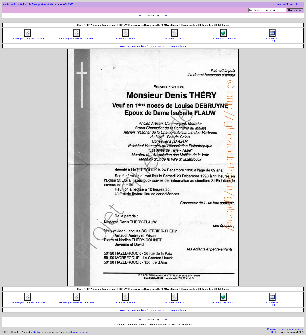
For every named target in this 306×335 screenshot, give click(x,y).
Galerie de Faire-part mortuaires (38, 4)
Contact (274, 332)
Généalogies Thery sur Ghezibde (28, 37)
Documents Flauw (174, 37)
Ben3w (36, 332)
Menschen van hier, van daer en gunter (285, 329)
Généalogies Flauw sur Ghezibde (76, 37)
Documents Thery (125, 37)
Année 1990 (66, 4)
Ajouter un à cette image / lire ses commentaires (153, 46)
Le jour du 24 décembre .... (288, 4)
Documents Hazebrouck (223, 37)
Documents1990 (272, 38)
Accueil (11, 4)
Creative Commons (79, 332)
